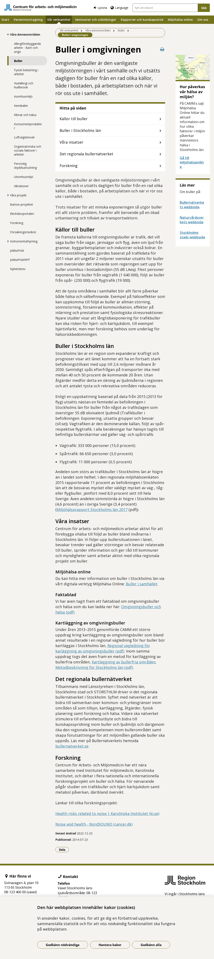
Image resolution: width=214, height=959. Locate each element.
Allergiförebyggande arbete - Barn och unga (27, 48)
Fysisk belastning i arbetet (26, 72)
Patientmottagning (28, 20)
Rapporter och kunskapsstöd (142, 20)
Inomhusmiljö (23, 96)
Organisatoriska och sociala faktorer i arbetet (27, 150)
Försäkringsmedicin (23, 232)
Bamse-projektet (21, 204)
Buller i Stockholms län (80, 130)
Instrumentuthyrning (23, 241)
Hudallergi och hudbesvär (23, 85)
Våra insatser (71, 142)
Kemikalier (21, 106)
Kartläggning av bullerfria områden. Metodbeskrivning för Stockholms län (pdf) (105, 664)
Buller (18, 61)
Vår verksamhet (58, 20)
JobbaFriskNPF (20, 260)
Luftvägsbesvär (24, 137)
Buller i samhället (141, 583)
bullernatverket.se (71, 746)
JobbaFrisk (17, 250)
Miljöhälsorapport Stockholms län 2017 (92, 509)
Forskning (16, 223)
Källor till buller (74, 118)
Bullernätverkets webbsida (192, 204)
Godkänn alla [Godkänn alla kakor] (151, 945)
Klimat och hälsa (25, 115)
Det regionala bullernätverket (86, 153)
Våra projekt (18, 195)
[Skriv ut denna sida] (162, 49)
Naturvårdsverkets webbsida (192, 219)
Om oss (202, 20)
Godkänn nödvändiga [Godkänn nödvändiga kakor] (62, 945)
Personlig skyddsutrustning (25, 166)
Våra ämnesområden (25, 34)
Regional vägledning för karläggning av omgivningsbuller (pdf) (102, 648)
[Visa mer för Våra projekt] (7, 195)
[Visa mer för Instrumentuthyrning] (7, 241)
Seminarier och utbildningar (95, 20)
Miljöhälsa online (180, 20)
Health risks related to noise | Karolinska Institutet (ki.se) (107, 813)
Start (5, 20)
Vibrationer (21, 186)
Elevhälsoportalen (22, 214)
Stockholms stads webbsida (192, 234)
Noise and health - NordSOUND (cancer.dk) (93, 824)
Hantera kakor (110, 945)
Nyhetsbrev (17, 269)
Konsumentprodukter (28, 126)
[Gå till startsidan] (40, 7)
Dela (64, 849)
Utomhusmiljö (23, 177)
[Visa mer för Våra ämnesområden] (7, 34)
